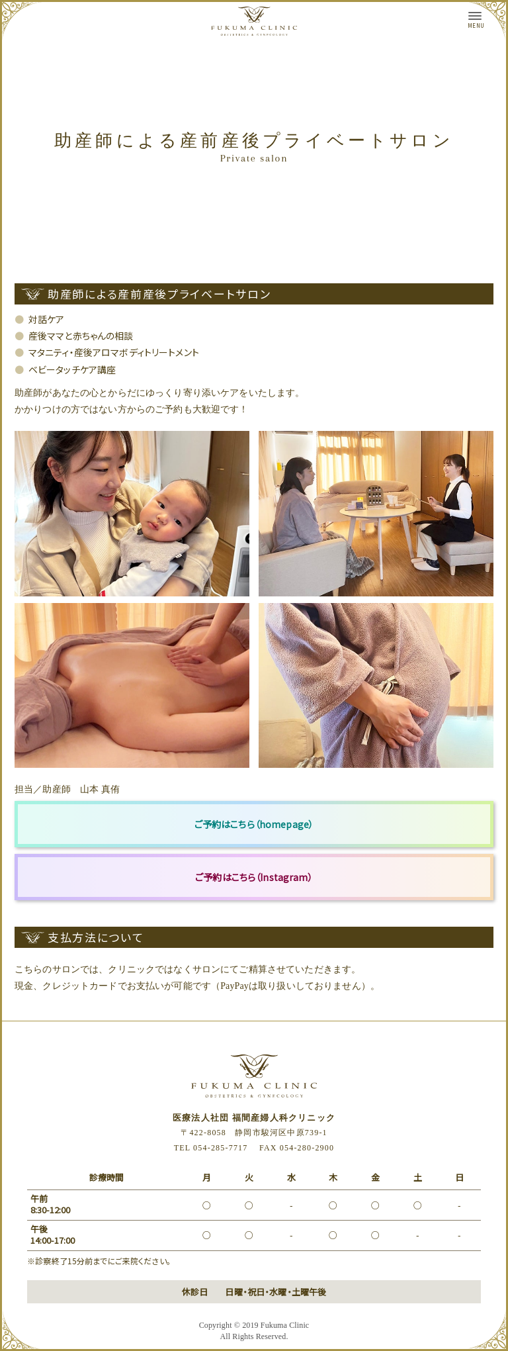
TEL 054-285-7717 (211, 1147)
